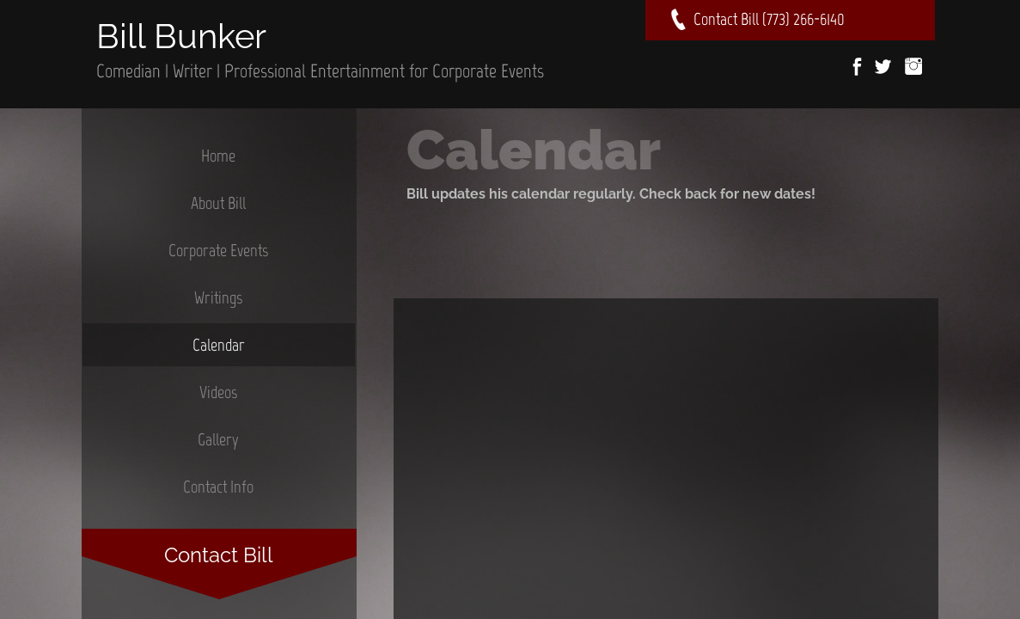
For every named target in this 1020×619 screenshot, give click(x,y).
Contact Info (218, 486)
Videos (218, 392)
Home (218, 155)
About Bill (218, 203)
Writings (218, 297)
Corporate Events (218, 250)
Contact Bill (218, 554)
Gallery (218, 439)
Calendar (218, 344)
